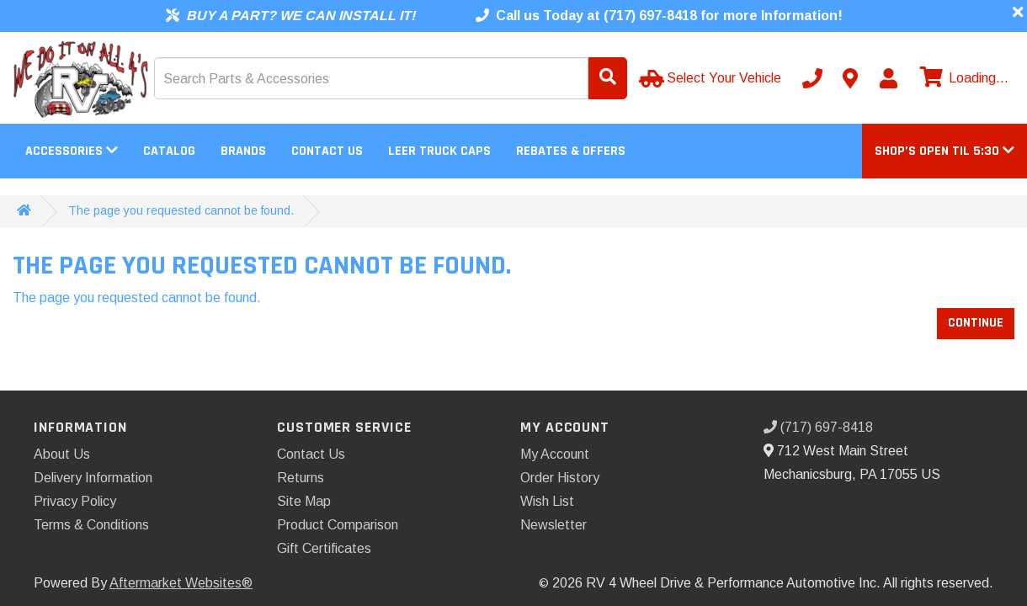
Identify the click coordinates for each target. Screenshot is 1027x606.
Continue (975, 323)
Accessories (71, 151)
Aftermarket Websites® (181, 583)
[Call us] (812, 78)
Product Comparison (337, 525)
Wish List (547, 501)
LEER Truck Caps (439, 151)
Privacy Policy (75, 501)
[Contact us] (850, 78)
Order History (559, 477)
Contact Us (327, 151)
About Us (62, 454)
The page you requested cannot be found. (181, 210)
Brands (243, 151)
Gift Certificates (324, 548)
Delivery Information (93, 477)
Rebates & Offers (570, 151)
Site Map (304, 501)
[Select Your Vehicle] (712, 78)
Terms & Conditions (91, 525)
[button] (944, 151)
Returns (300, 477)
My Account (554, 454)
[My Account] (888, 78)
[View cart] (962, 78)
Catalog (169, 151)
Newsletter (553, 525)
